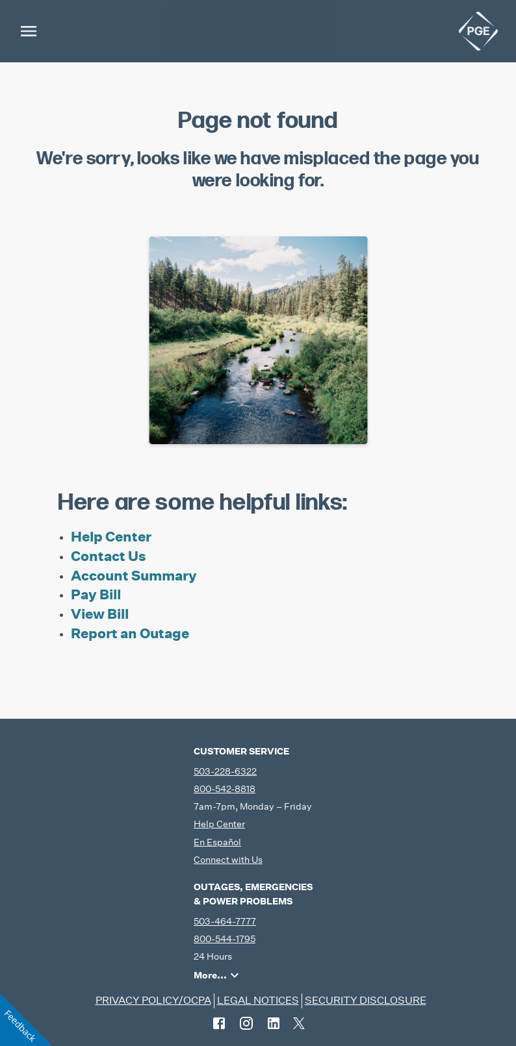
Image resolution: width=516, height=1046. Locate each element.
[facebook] (219, 1023)
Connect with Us (228, 859)
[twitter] (299, 1023)
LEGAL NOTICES (258, 1000)
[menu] (28, 31)
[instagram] (246, 1023)
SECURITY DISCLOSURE (365, 1000)
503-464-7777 (225, 921)
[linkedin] (273, 1023)
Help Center (111, 537)
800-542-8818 (224, 789)
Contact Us (108, 556)
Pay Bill (96, 594)
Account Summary (134, 575)
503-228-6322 (225, 771)
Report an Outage (130, 633)
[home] (478, 31)
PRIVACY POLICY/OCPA (153, 1000)
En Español (217, 842)
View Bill (100, 614)
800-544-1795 (224, 939)
